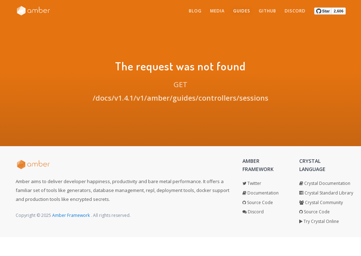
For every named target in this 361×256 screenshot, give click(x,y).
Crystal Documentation (324, 183)
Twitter (251, 183)
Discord (253, 212)
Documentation (260, 193)
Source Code (257, 202)
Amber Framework (71, 215)
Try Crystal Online (319, 221)
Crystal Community (321, 202)
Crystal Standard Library (326, 193)
